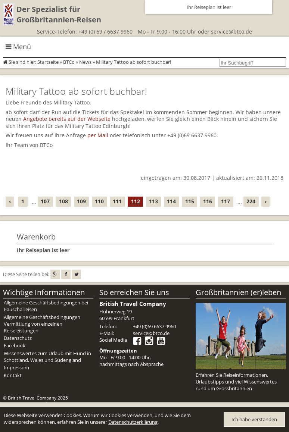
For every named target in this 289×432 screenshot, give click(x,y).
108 (63, 201)
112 (135, 201)
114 (171, 201)
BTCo (69, 62)
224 (250, 201)
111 (117, 201)
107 (45, 201)
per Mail (97, 135)
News (85, 62)
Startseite (48, 62)
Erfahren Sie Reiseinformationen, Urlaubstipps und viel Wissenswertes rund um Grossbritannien (236, 382)
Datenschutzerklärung (133, 422)
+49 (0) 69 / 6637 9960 (105, 31)
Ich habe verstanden (254, 419)
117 (225, 201)
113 (153, 201)
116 (207, 201)
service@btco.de (231, 31)
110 (99, 201)
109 (81, 201)
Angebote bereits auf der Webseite (67, 118)
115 (189, 201)
